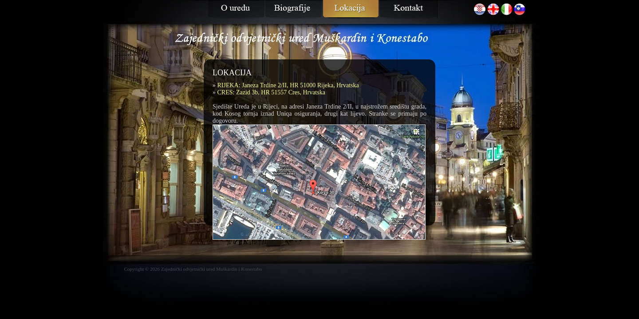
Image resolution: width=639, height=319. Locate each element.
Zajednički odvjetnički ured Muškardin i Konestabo (211, 269)
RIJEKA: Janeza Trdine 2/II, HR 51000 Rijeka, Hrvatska (288, 85)
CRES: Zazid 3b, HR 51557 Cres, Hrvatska (271, 92)
